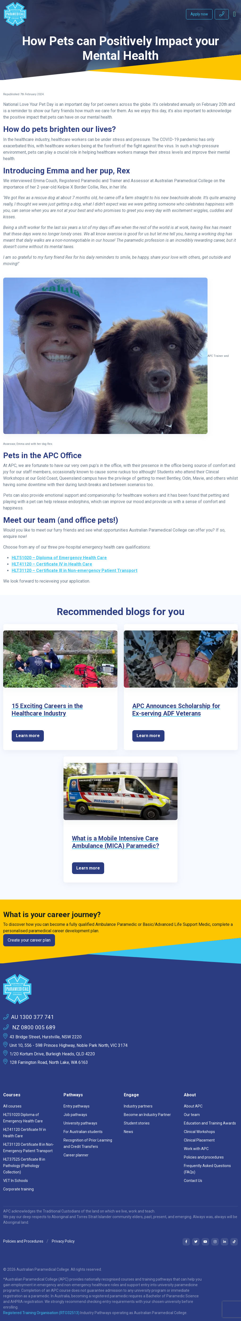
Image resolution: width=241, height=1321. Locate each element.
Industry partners (138, 1106)
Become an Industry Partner (147, 1115)
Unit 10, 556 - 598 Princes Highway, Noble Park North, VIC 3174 (69, 1045)
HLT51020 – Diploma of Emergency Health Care (59, 557)
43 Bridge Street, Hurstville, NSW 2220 (46, 1036)
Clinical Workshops (199, 1132)
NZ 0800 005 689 (29, 1027)
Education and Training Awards (210, 1123)
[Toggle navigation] (234, 14)
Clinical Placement (199, 1140)
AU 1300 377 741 (28, 1017)
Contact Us (193, 1180)
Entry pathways (77, 1106)
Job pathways (75, 1115)
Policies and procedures (204, 1157)
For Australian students (83, 1132)
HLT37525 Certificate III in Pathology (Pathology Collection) (24, 1165)
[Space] (120, 989)
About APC (193, 1106)
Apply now (199, 14)
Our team (192, 1115)
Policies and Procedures (23, 1241)
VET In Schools (15, 1180)
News (128, 1132)
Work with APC (196, 1149)
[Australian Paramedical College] (15, 14)
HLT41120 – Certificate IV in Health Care (52, 564)
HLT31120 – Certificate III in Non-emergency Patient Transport (74, 570)
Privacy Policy (63, 1241)
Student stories (137, 1123)
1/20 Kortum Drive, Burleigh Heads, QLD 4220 (52, 1053)
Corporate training (18, 1189)
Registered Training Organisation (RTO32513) (41, 1313)
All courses (12, 1106)
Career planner (76, 1155)
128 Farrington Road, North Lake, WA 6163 (49, 1062)
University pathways (80, 1123)
